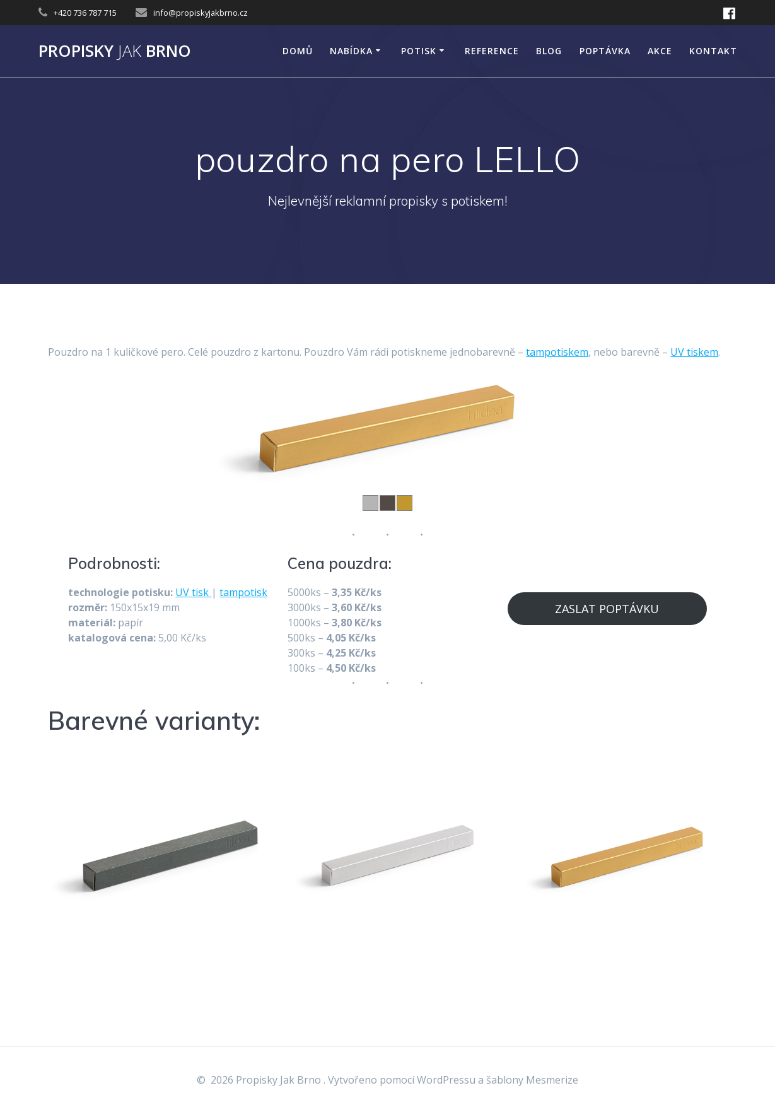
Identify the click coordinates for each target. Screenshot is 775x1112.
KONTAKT (713, 51)
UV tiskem (694, 352)
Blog (549, 51)
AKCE (660, 51)
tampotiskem (557, 352)
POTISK (418, 51)
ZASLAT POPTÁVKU (607, 608)
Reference (492, 51)
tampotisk (243, 592)
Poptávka (605, 51)
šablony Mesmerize (532, 1080)
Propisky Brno (114, 51)
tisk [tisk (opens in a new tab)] (201, 592)
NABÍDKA (351, 51)
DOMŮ (298, 51)
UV (183, 592)
